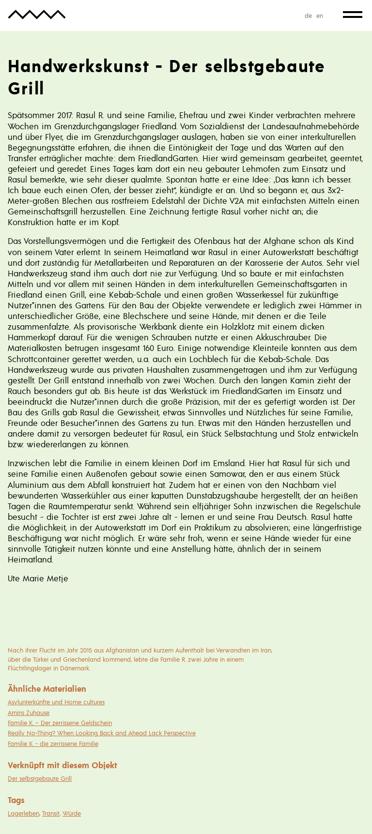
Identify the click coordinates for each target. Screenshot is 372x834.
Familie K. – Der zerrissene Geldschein (60, 723)
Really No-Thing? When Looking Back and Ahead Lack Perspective (102, 733)
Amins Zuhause (28, 712)
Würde (71, 813)
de (308, 15)
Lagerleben (23, 813)
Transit (51, 813)
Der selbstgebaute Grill (40, 778)
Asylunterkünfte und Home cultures (56, 702)
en (319, 15)
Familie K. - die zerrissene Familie (53, 743)
